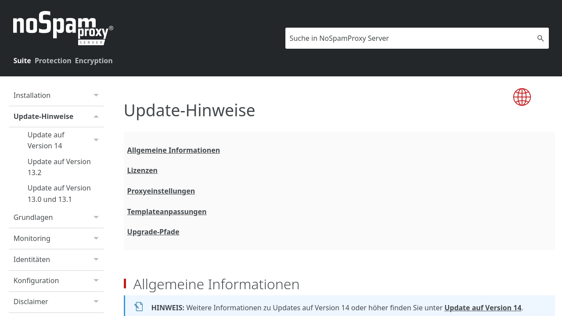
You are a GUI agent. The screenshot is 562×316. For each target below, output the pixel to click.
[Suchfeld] (417, 38)
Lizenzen (142, 170)
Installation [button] (59, 95)
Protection (53, 60)
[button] (541, 38)
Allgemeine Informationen (173, 150)
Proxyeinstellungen (161, 191)
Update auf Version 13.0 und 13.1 (59, 193)
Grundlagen (59, 217)
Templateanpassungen (167, 211)
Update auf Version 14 (66, 140)
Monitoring (59, 238)
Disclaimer (59, 302)
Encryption (94, 60)
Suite (22, 60)
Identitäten (59, 259)
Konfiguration (59, 281)
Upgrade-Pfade (153, 232)
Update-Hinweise (59, 116)
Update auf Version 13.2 (59, 167)
